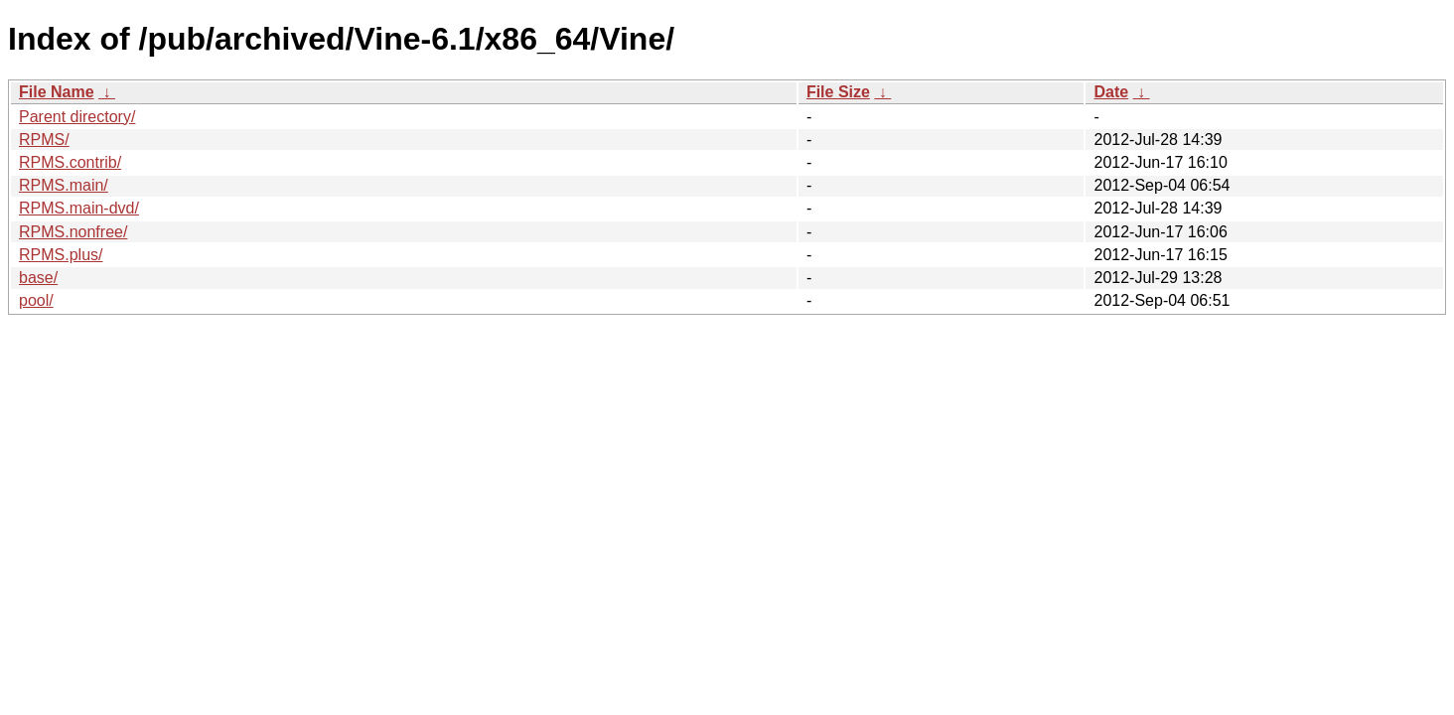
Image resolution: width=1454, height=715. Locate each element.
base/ (38, 277)
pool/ (36, 300)
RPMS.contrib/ (70, 162)
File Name (56, 91)
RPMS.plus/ (60, 254)
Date (1110, 91)
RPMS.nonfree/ (73, 231)
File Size (838, 91)
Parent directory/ (77, 116)
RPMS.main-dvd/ (79, 208)
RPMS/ (44, 139)
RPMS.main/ (63, 185)
